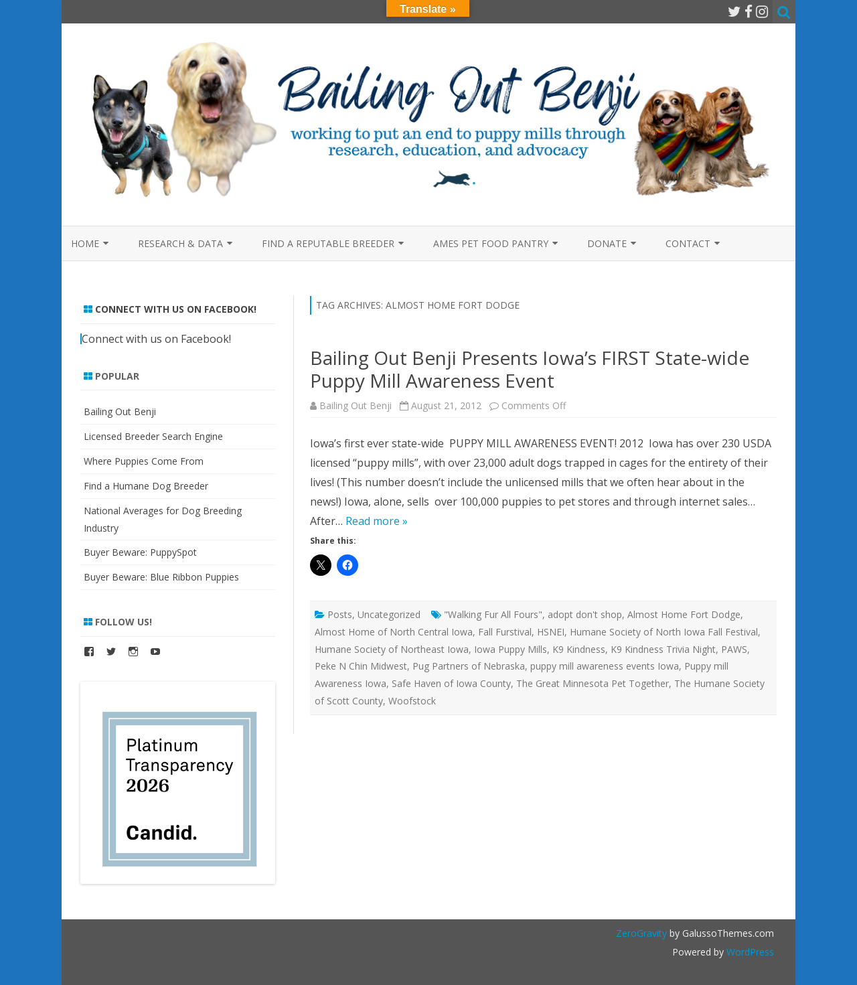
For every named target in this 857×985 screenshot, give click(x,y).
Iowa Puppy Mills (510, 649)
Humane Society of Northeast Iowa (392, 649)
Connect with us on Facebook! (175, 309)
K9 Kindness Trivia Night (663, 649)
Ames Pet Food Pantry (490, 243)
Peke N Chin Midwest (361, 666)
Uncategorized (389, 614)
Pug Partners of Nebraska (468, 666)
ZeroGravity (641, 933)
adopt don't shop (585, 614)
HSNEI (550, 631)
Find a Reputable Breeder (328, 243)
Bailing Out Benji (355, 405)
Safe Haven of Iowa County (451, 683)
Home (85, 243)
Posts (339, 614)
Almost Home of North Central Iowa (394, 631)
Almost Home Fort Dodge (684, 614)
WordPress (749, 951)
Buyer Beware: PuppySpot (140, 552)
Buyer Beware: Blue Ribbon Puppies (161, 577)
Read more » (376, 521)
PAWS (734, 649)
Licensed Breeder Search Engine (153, 436)
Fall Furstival (505, 631)
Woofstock (412, 700)
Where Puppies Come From (144, 461)
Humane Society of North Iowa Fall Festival (664, 631)
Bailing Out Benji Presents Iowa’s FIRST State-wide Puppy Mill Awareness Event (529, 369)
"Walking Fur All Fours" (493, 614)
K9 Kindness (578, 649)
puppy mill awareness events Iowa (604, 666)
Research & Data (180, 243)
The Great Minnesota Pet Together (592, 683)
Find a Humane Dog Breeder (146, 485)
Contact (688, 243)
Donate (607, 243)
